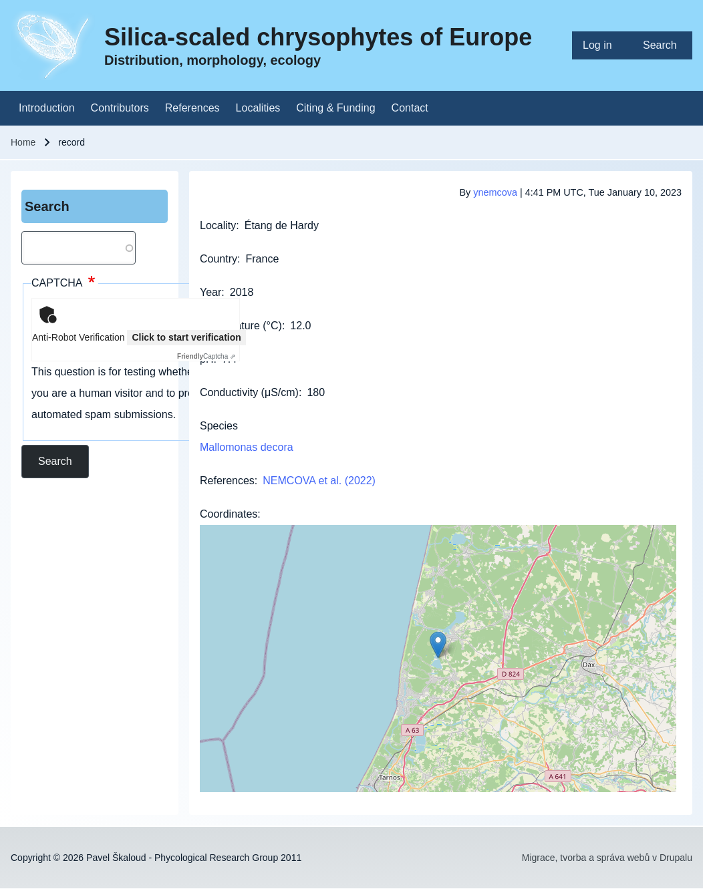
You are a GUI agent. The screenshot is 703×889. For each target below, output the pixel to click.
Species (219, 425)
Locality (218, 225)
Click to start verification (186, 337)
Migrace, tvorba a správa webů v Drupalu (607, 857)
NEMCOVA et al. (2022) (319, 480)
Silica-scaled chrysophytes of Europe (318, 37)
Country (218, 258)
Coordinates (228, 514)
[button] (438, 645)
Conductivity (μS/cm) (249, 392)
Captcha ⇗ (206, 356)
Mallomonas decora (246, 447)
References (227, 480)
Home (23, 142)
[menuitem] (602, 45)
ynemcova (495, 192)
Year (210, 292)
